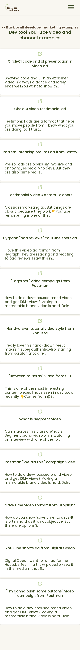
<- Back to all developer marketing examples (40, 27)
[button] (71, 7)
